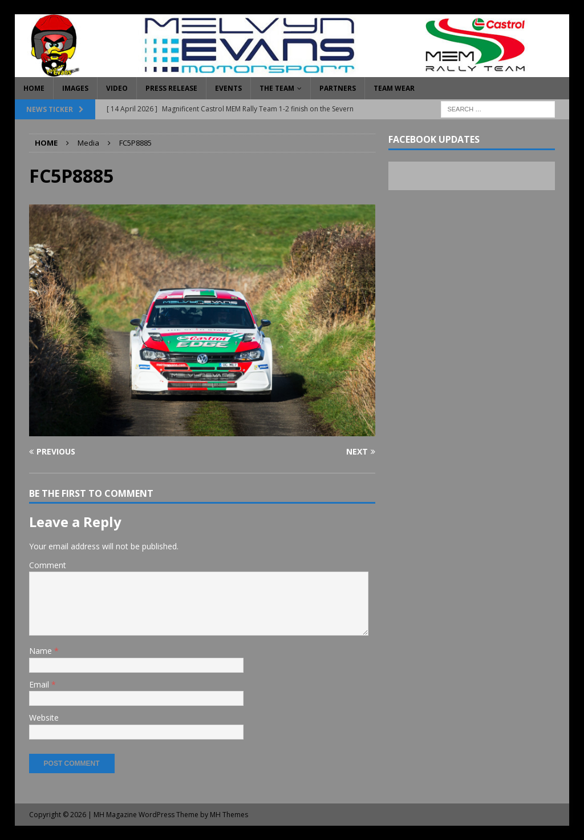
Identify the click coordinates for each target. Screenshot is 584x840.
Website (44, 717)
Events (228, 88)
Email (40, 684)
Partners (337, 88)
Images (75, 88)
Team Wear (394, 88)
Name (41, 650)
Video (117, 88)
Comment (47, 565)
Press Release (171, 88)
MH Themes (229, 814)
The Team (276, 88)
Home (33, 88)
